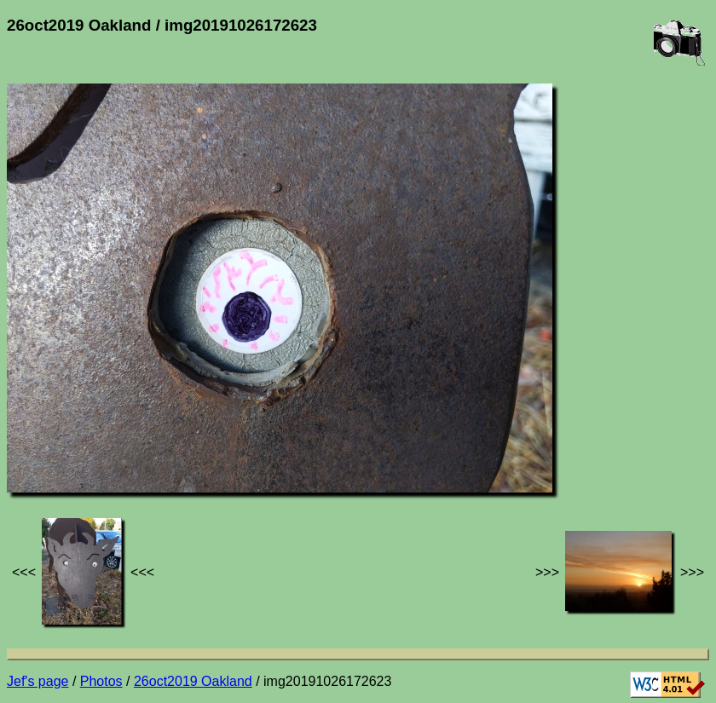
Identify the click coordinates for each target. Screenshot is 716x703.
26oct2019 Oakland (193, 681)
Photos (101, 681)
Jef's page (37, 681)
